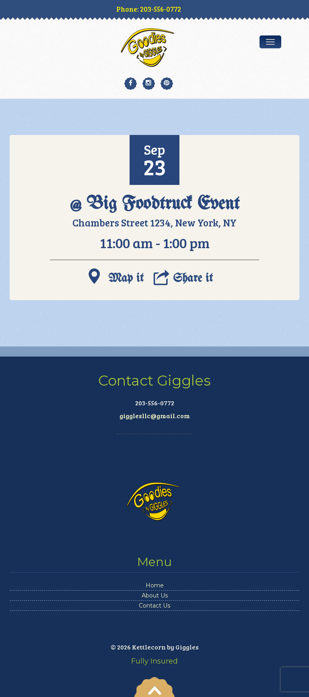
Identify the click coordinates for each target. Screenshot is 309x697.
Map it (116, 276)
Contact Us (154, 605)
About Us (155, 595)
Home (155, 585)
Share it (183, 276)
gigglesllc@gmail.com (154, 415)
